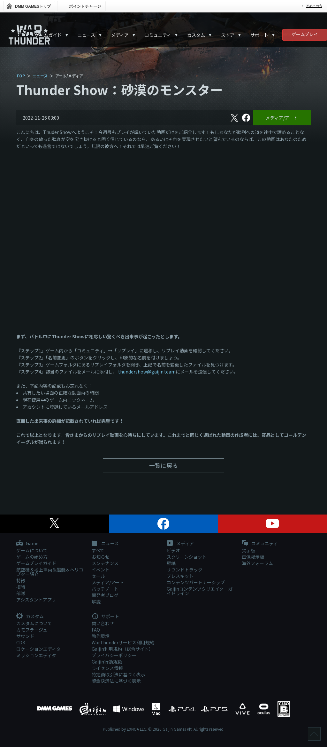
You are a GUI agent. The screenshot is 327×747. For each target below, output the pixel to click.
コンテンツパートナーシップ (196, 582)
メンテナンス (105, 563)
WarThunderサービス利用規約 (123, 642)
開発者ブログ (105, 595)
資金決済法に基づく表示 (116, 681)
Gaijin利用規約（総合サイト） (122, 649)
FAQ (96, 629)
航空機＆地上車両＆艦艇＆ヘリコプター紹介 (49, 571)
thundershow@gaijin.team (147, 371)
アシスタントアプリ (36, 599)
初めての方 (314, 6)
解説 (96, 601)
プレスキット (180, 576)
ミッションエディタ (36, 655)
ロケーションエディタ (38, 649)
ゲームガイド (48, 35)
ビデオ (173, 550)
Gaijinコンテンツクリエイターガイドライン (199, 590)
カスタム (196, 35)
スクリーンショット (187, 556)
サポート (259, 35)
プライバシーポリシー (114, 655)
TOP (20, 75)
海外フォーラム (257, 563)
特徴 (20, 580)
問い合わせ (103, 623)
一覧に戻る (163, 465)
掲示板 (248, 550)
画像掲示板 (253, 556)
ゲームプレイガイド (36, 563)
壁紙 (171, 563)
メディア (120, 35)
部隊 (20, 593)
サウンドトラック (184, 569)
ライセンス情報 (107, 668)
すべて (98, 550)
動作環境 (101, 636)
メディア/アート (282, 117)
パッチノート (105, 588)
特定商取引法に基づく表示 (118, 674)
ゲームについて (32, 550)
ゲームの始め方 (32, 556)
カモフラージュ (31, 629)
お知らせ (101, 556)
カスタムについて (34, 623)
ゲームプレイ (305, 34)
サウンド (25, 636)
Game (27, 543)
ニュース (86, 35)
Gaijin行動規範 (107, 661)
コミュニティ (158, 35)
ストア (227, 35)
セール (98, 576)
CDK (20, 642)
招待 (20, 587)
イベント (101, 569)
